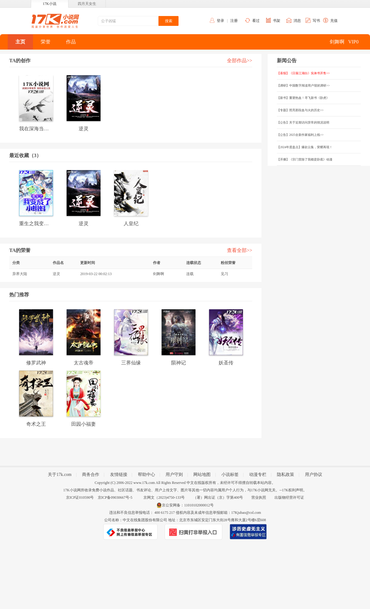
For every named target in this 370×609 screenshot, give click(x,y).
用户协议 (313, 474)
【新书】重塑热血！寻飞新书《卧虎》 (303, 97)
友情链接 (118, 474)
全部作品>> (239, 60)
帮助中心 (146, 474)
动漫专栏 (257, 474)
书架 (276, 20)
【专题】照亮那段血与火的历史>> (300, 110)
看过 (256, 20)
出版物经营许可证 (289, 497)
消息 (297, 20)
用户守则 (174, 474)
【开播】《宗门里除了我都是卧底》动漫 (304, 159)
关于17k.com (60, 474)
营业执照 (258, 497)
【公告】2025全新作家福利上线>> (300, 134)
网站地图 (202, 474)
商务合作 (90, 474)
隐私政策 (285, 474)
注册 (234, 20)
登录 (220, 20)
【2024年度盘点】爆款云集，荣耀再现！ (304, 147)
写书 (316, 20)
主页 (20, 41)
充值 (334, 20)
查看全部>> (239, 250)
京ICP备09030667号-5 (115, 497)
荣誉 (46, 41)
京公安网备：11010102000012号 (188, 505)
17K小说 (49, 4)
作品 (71, 41)
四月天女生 (87, 4)
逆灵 (56, 274)
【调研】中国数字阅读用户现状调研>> (303, 85)
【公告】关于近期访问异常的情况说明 (303, 122)
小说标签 (230, 474)
